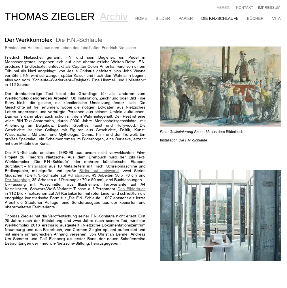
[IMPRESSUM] (269, 8)
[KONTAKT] (244, 8)
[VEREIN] (223, 8)
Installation (38, 166)
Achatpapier (78, 175)
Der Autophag (17, 179)
